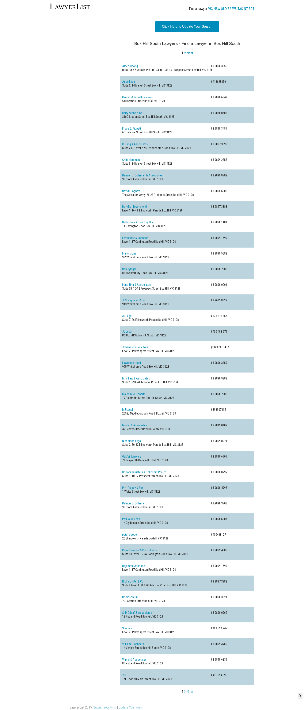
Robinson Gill (130, 597)
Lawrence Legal (131, 362)
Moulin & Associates (134, 425)
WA (234, 9)
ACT (251, 9)
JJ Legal (127, 331)
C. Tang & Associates (135, 144)
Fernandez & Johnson (135, 238)
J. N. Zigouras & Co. (134, 300)
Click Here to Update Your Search (187, 26)
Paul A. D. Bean (131, 519)
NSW (217, 9)
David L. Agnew (131, 191)
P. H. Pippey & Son (133, 487)
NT (246, 9)
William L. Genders (133, 644)
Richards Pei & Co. (133, 581)
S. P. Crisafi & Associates (137, 612)
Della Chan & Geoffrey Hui (137, 222)
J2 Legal (127, 316)
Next (190, 53)
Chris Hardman (131, 159)
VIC (210, 9)
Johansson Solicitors (135, 347)
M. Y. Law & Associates (136, 378)
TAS (240, 9)
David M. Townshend (134, 206)
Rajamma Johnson (133, 566)
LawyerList (70, 6)
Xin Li (125, 675)
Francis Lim (129, 253)
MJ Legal (127, 409)
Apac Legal (129, 81)
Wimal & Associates (134, 659)
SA (229, 9)
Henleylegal (129, 269)
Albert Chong (130, 66)
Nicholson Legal (131, 441)
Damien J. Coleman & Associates (142, 175)
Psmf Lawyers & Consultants (139, 550)
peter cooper (130, 534)
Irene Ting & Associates (136, 284)
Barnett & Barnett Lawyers (137, 97)
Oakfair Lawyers (131, 456)
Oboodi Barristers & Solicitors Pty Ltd (144, 472)
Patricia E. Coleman (133, 503)
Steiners (127, 628)
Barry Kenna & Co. (132, 113)
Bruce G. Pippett (131, 128)
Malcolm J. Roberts (133, 394)
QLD (224, 9)
